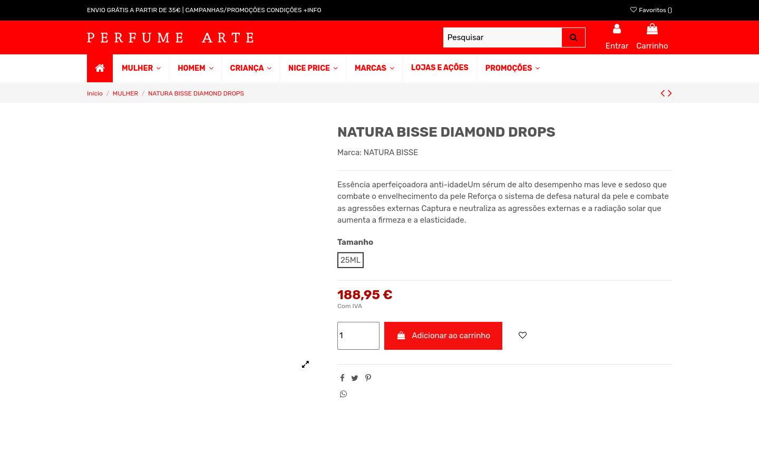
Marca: (349, 152)
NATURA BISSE (391, 152)
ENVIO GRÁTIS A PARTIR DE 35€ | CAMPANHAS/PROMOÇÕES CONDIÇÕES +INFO (204, 10)
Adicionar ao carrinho (443, 335)
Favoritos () (650, 10)
